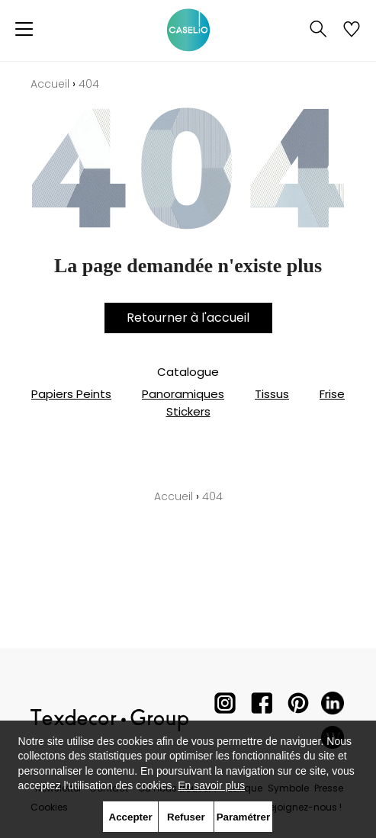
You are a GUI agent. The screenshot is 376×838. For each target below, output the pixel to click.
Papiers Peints (71, 394)
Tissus (272, 394)
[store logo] (188, 30)
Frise (332, 394)
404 (89, 84)
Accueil (50, 84)
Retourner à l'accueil (188, 317)
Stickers (188, 411)
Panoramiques (183, 394)
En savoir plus (211, 785)
